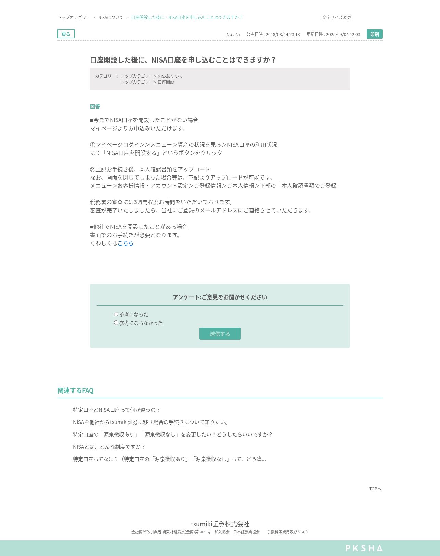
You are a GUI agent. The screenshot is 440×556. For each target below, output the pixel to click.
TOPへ (375, 489)
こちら (125, 243)
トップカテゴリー (73, 17)
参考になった (133, 314)
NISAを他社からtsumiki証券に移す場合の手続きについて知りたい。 (151, 422)
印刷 (374, 34)
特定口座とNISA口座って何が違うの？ (117, 409)
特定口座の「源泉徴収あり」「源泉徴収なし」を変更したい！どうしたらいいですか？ (173, 434)
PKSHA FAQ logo (364, 548)
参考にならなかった (141, 323)
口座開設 (166, 82)
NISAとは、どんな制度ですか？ (109, 446)
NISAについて (111, 17)
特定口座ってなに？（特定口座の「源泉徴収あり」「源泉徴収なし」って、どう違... (169, 459)
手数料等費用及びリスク (288, 532)
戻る (66, 33)
